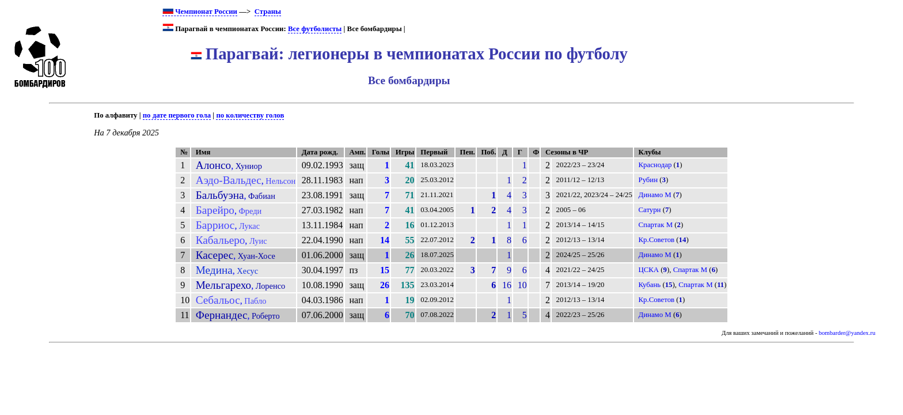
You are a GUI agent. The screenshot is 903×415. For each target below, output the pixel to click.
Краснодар (655, 165)
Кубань (650, 285)
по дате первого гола (177, 115)
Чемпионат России (199, 11)
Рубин (648, 180)
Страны (268, 11)
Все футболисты (315, 29)
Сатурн (650, 210)
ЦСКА (649, 270)
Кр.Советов (657, 240)
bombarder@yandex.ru (847, 333)
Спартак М (656, 225)
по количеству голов (250, 115)
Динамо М (655, 195)
